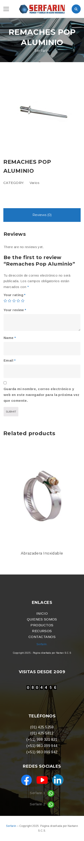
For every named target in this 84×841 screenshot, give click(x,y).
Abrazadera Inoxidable (42, 553)
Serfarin (11, 826)
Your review (15, 310)
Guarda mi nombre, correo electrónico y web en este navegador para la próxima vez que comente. (41, 394)
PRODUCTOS (41, 625)
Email (9, 360)
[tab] (42, 215)
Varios (35, 183)
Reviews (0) (42, 215)
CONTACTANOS (42, 637)
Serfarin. (42, 644)
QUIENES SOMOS (42, 619)
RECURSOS (42, 631)
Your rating (15, 295)
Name (10, 338)
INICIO (42, 613)
